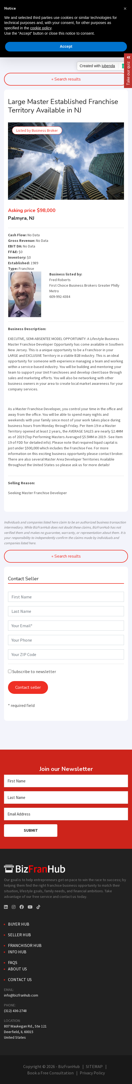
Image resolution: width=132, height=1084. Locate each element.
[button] (125, 8)
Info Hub (17, 951)
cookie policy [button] (40, 28)
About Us (17, 968)
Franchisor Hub (25, 945)
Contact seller (28, 687)
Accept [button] (66, 46)
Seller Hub (19, 934)
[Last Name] (66, 797)
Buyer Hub (18, 924)
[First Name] (66, 781)
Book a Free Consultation (50, 1072)
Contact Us (20, 979)
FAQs (12, 962)
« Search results (66, 556)
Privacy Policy (92, 1072)
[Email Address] (66, 814)
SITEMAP (94, 1066)
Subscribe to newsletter (32, 671)
